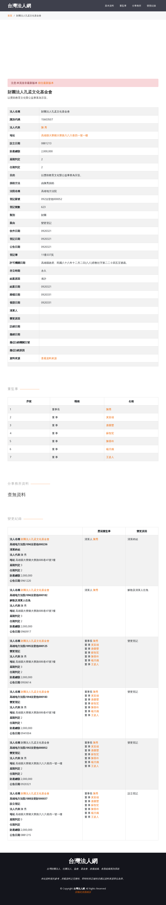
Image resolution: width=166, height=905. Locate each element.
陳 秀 (44, 127)
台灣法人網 (19, 5)
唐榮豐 (110, 425)
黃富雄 (110, 417)
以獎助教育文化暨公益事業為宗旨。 (28, 97)
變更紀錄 (151, 5)
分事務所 (136, 5)
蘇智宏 (110, 433)
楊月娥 (110, 449)
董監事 (123, 5)
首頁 (10, 15)
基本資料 (109, 5)
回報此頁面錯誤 (83, 891)
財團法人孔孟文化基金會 (35, 539)
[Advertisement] (83, 52)
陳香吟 (110, 441)
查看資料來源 (49, 358)
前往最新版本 (46, 83)
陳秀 (108, 409)
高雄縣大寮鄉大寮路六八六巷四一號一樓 (64, 135)
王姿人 (110, 457)
